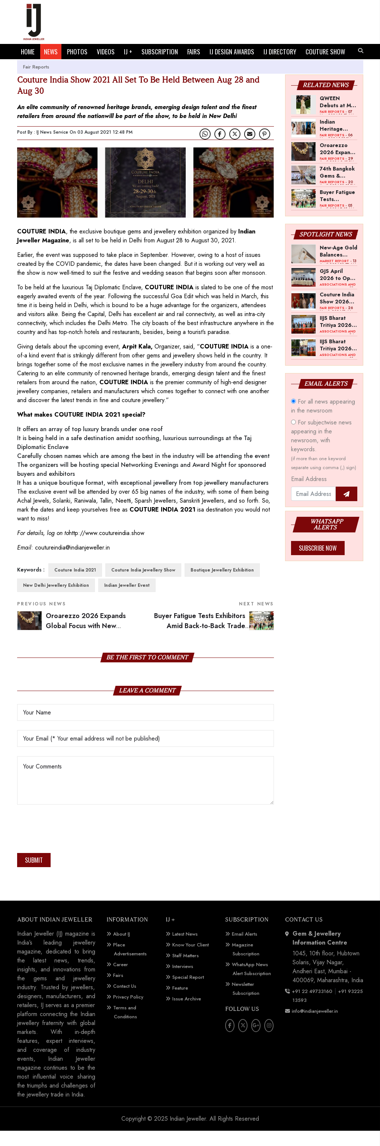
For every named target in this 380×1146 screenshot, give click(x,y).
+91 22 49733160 (312, 1006)
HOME (28, 51)
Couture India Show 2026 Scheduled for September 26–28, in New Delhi (338, 313)
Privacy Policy (128, 1012)
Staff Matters (185, 970)
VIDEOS (106, 51)
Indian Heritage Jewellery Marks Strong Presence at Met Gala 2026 (337, 140)
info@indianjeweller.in (315, 1026)
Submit (34, 875)
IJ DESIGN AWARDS (232, 51)
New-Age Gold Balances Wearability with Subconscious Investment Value (338, 266)
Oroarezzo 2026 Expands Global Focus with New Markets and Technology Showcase (338, 164)
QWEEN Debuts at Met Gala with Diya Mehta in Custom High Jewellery (338, 117)
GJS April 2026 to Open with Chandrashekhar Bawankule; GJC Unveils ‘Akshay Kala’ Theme (338, 289)
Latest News (185, 949)
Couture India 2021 (75, 585)
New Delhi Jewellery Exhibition (56, 600)
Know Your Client (190, 960)
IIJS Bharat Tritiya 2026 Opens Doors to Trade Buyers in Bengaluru (337, 360)
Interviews (182, 981)
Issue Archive (186, 1014)
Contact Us (124, 1001)
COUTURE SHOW (40, 66)
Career (120, 979)
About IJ (121, 949)
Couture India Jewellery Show (143, 585)
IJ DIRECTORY (280, 51)
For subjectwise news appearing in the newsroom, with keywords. (323, 459)
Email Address (309, 494)
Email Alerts (244, 949)
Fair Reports (36, 82)
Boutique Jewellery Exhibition (222, 585)
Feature (180, 1003)
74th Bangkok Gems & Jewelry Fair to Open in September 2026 (338, 187)
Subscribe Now (318, 563)
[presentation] (73, 846)
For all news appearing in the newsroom (323, 421)
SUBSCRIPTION (159, 51)
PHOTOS (77, 51)
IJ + (128, 51)
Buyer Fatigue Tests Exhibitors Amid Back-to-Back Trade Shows (214, 641)
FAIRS (193, 51)
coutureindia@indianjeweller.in (72, 562)
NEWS (51, 51)
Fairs (118, 990)
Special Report (188, 992)
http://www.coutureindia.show (106, 548)
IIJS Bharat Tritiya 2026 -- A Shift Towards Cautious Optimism (338, 336)
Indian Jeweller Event (127, 600)
